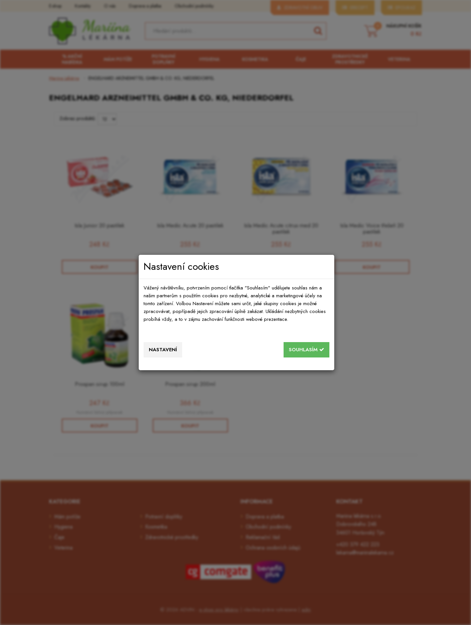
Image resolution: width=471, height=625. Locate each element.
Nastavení (163, 349)
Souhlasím (306, 349)
